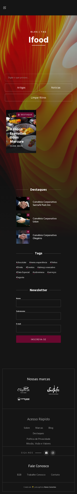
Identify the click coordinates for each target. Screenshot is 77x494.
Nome (18, 298)
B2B (19, 475)
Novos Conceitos (50, 487)
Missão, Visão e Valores (38, 444)
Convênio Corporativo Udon (45, 220)
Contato (55, 475)
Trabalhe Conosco (36, 475)
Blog (51, 428)
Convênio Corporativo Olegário (45, 237)
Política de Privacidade (38, 439)
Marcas (39, 428)
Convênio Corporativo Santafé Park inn (45, 204)
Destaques (38, 433)
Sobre (27, 428)
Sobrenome (20, 311)
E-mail (18, 324)
